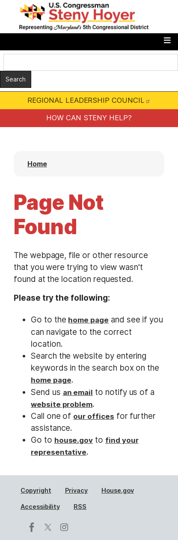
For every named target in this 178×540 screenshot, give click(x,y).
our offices (93, 416)
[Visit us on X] (50, 527)
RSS (80, 506)
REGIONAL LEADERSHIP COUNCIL (88, 100)
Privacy (76, 490)
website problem (61, 404)
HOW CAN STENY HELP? (89, 117)
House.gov (117, 490)
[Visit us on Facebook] (34, 527)
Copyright (36, 490)
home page (88, 320)
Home (37, 164)
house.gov (73, 440)
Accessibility (40, 506)
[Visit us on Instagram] (66, 527)
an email (78, 392)
